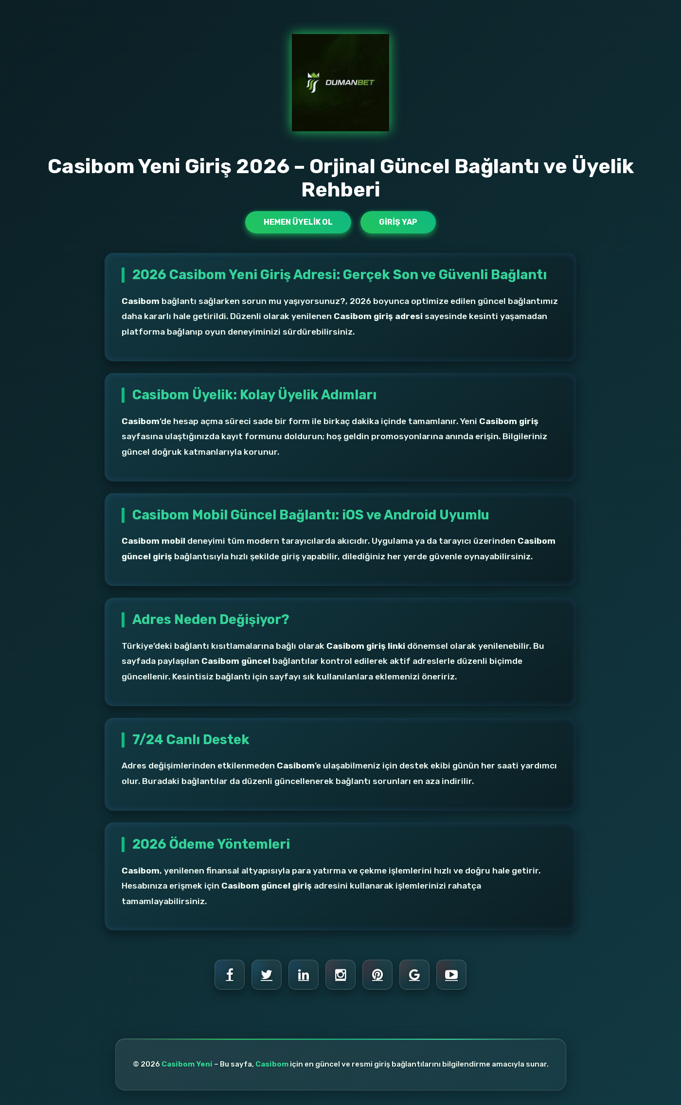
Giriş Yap (398, 222)
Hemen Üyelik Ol (298, 222)
